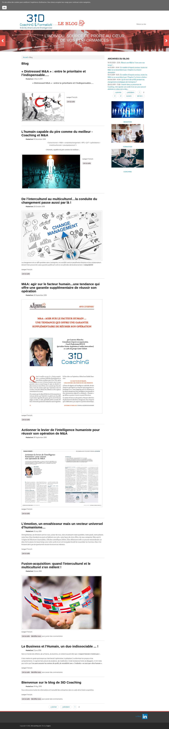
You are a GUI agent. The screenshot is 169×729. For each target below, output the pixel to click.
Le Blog (138, 716)
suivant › (129, 96)
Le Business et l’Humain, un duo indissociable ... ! (59, 646)
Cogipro (48, 726)
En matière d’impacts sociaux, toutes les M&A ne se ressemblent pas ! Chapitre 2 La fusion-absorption (127, 70)
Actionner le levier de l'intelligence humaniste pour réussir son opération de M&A (60, 431)
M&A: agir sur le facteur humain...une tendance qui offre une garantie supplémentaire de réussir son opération (60, 287)
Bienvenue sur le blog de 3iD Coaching (51, 682)
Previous (2, 40)
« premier (53, 707)
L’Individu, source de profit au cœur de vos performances (84, 38)
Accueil (25, 57)
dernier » (140, 96)
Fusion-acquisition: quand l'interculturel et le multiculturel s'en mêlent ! (56, 565)
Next (166, 40)
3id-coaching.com (36, 726)
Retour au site (141, 24)
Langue (69, 97)
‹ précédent (66, 707)
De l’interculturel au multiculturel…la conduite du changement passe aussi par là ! (59, 200)
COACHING (128, 172)
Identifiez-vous (36, 636)
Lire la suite (71, 101)
